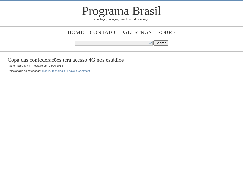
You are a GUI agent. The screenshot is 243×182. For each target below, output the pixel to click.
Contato (102, 32)
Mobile (46, 70)
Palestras (136, 32)
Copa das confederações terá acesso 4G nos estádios (66, 60)
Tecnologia (58, 70)
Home (76, 32)
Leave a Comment (78, 70)
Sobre (167, 32)
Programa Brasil (121, 10)
